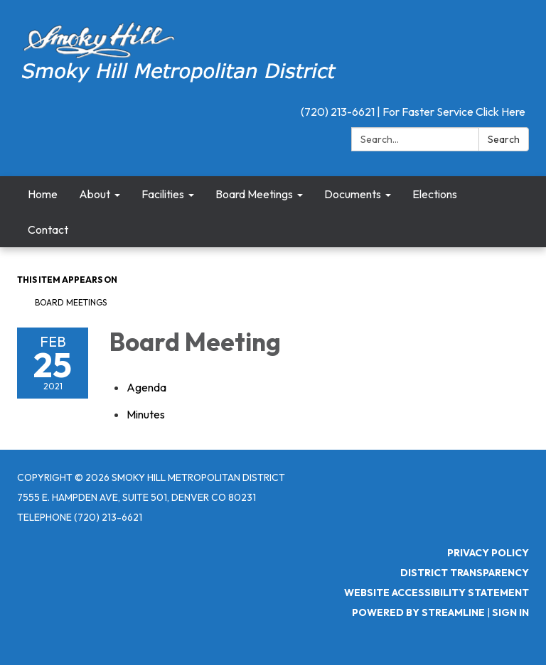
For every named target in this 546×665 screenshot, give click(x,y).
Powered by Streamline (418, 612)
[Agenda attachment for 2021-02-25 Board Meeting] (146, 387)
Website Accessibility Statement (436, 592)
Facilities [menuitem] (162, 194)
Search (504, 139)
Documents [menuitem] (352, 194)
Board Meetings (71, 302)
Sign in (510, 612)
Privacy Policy (488, 552)
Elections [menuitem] (434, 194)
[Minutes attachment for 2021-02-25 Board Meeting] (146, 414)
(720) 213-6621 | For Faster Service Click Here (413, 111)
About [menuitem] (94, 194)
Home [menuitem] (43, 194)
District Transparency (464, 572)
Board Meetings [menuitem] (254, 194)
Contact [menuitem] (48, 229)
